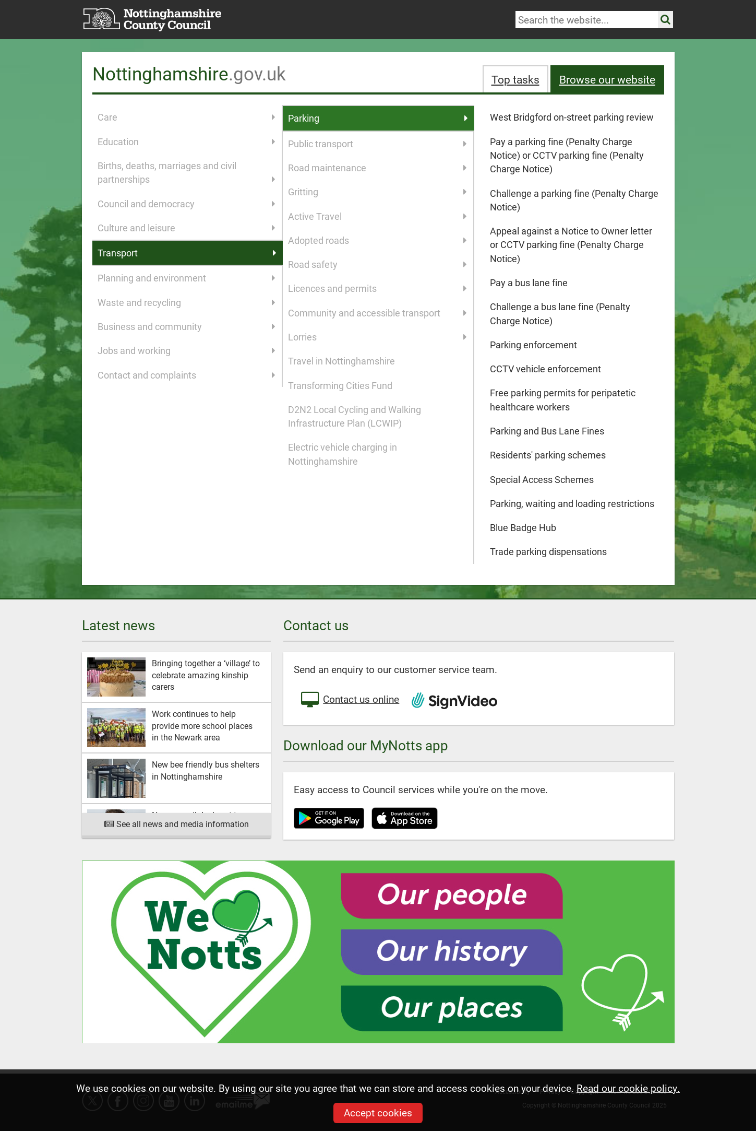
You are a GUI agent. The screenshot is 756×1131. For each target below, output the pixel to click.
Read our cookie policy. (628, 1087)
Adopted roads (377, 240)
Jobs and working (186, 350)
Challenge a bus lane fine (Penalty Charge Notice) (560, 313)
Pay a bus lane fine (529, 282)
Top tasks (515, 79)
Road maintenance (377, 167)
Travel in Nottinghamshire (341, 361)
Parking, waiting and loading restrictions (572, 503)
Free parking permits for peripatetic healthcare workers (562, 399)
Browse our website (607, 79)
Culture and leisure (186, 227)
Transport (187, 253)
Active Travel (377, 216)
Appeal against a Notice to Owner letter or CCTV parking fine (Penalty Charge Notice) (571, 245)
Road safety (377, 264)
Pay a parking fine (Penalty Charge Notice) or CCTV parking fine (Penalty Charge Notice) (567, 155)
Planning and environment (186, 278)
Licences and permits (377, 288)
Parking (378, 118)
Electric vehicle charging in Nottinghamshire (342, 454)
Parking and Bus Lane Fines (547, 431)
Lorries (377, 337)
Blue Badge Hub (523, 527)
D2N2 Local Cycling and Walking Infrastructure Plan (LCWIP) (354, 416)
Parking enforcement (533, 344)
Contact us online (349, 700)
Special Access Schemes (542, 479)
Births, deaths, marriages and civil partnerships (186, 172)
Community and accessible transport (377, 313)
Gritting (377, 191)
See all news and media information (176, 823)
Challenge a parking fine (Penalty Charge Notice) (574, 200)
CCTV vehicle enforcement (545, 368)
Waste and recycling (186, 302)
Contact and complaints (186, 375)
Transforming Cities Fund (340, 385)
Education (186, 141)
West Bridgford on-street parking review (572, 117)
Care (186, 117)
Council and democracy (186, 203)
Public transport (377, 143)
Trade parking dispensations (548, 551)
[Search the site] (665, 19)
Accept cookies (378, 1112)
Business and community (186, 326)
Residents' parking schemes (548, 455)
